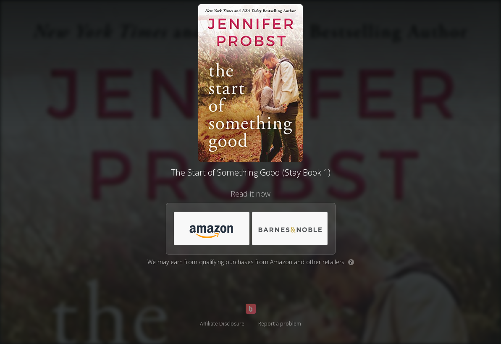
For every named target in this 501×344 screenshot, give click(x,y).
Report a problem (279, 323)
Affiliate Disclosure (222, 323)
